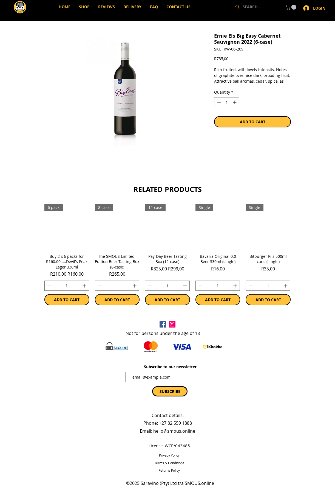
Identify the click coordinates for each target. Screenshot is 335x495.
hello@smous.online (174, 431)
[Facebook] (163, 324)
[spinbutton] (66, 285)
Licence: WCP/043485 (169, 445)
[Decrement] (48, 285)
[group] (167, 255)
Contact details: (168, 415)
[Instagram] (172, 324)
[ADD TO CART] (66, 299)
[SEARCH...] (256, 7)
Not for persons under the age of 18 (163, 333)
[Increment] (84, 285)
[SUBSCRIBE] (170, 391)
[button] (291, 7)
